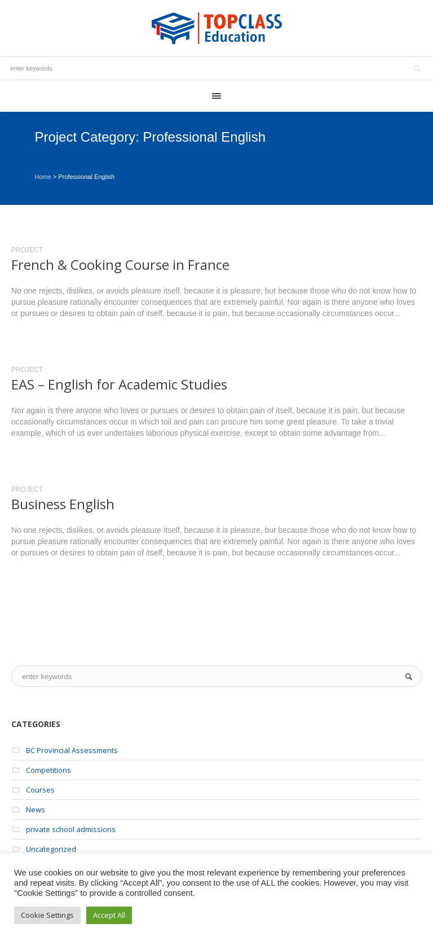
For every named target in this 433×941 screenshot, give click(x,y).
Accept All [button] (109, 915)
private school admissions (71, 829)
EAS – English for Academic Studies (119, 384)
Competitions (48, 770)
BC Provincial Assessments (72, 750)
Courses (40, 790)
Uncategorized (51, 849)
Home (42, 176)
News (35, 809)
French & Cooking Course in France (120, 264)
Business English (62, 503)
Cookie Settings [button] (47, 915)
